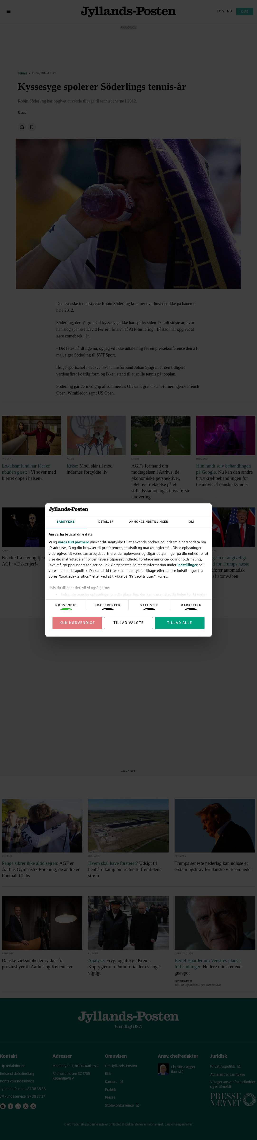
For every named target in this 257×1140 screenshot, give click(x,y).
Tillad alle (179, 623)
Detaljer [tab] (106, 521)
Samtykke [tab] (66, 521)
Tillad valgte (129, 623)
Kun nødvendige (77, 623)
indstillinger (187, 565)
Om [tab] (191, 521)
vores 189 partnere (73, 542)
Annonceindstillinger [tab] (148, 521)
